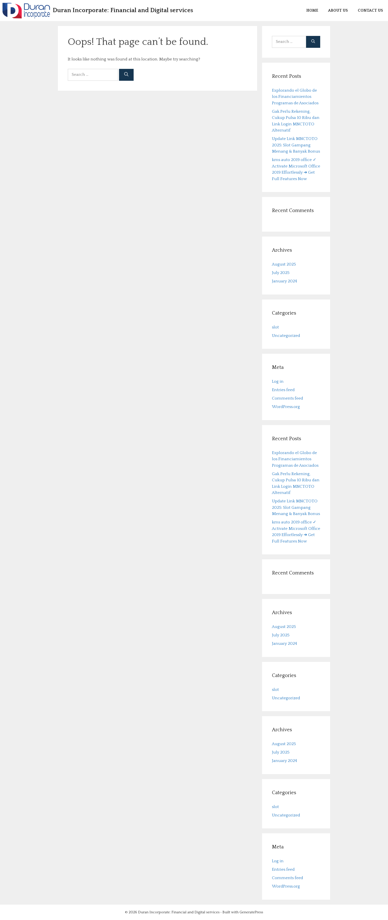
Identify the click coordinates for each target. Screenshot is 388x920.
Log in (278, 381)
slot (275, 327)
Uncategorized (286, 335)
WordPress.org (286, 407)
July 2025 (281, 273)
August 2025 (284, 264)
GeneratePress (251, 912)
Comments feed (287, 398)
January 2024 (284, 281)
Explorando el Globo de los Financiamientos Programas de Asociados (295, 96)
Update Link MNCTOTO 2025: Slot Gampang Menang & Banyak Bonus (296, 145)
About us (338, 10)
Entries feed (283, 390)
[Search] (126, 75)
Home (312, 10)
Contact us (370, 10)
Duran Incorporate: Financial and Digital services (123, 10)
